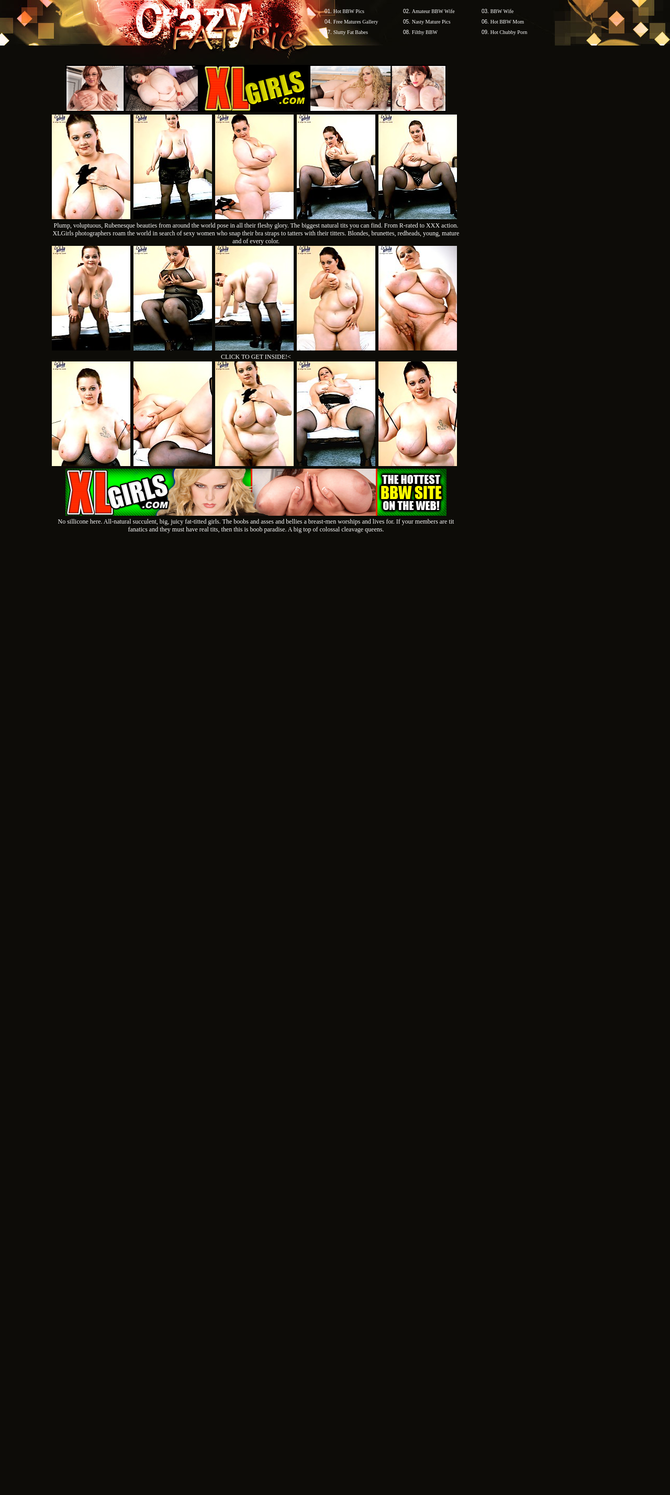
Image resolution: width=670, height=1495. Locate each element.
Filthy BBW (425, 32)
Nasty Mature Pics (431, 22)
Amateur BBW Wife (433, 11)
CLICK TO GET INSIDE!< (256, 356)
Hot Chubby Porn (509, 32)
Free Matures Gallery (355, 22)
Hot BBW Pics (348, 11)
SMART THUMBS (353, 1295)
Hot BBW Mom (507, 22)
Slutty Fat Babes (350, 32)
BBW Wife (502, 11)
